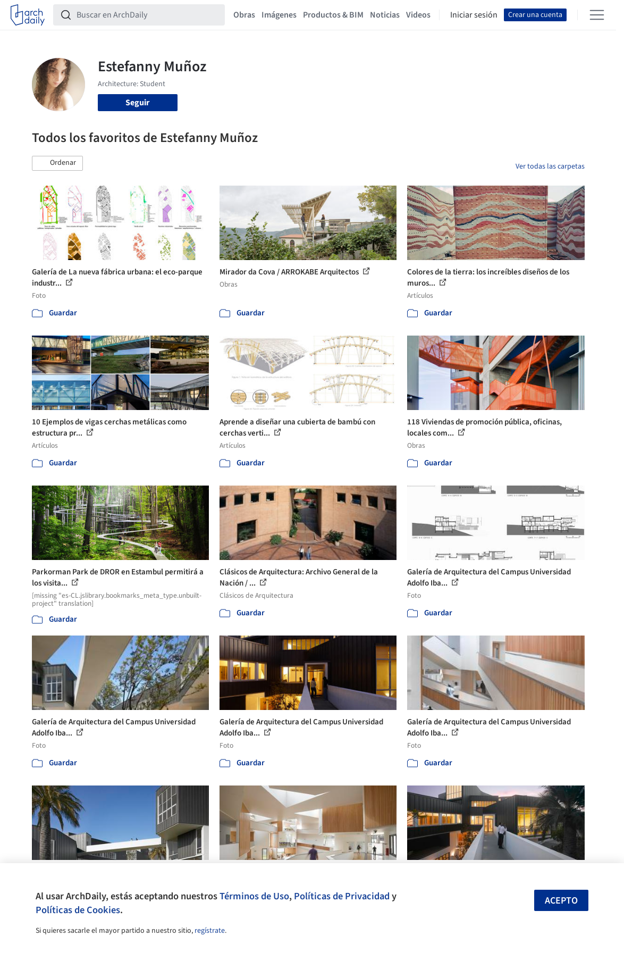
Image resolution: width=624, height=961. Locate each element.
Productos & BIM (333, 15)
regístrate (210, 930)
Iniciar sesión (473, 15)
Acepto (561, 900)
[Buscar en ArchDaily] (147, 15)
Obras (244, 15)
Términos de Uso (254, 896)
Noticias (385, 15)
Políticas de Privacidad (342, 896)
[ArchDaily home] (28, 15)
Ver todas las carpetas (550, 166)
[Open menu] (596, 14)
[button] (57, 163)
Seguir (137, 102)
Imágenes (279, 15)
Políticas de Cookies (78, 910)
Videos (418, 15)
